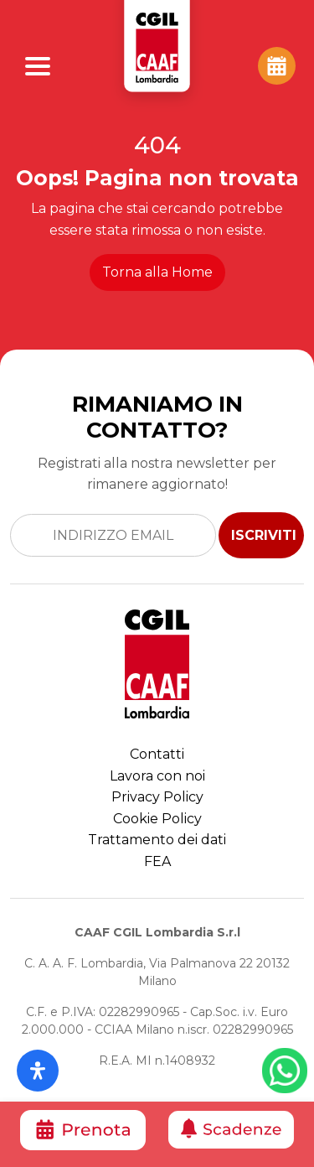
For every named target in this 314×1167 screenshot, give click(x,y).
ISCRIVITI (263, 535)
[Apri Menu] (38, 66)
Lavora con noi (157, 776)
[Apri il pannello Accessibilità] (38, 1071)
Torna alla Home (157, 272)
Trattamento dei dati (157, 840)
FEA (157, 861)
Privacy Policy (157, 797)
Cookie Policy (157, 819)
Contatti (157, 754)
